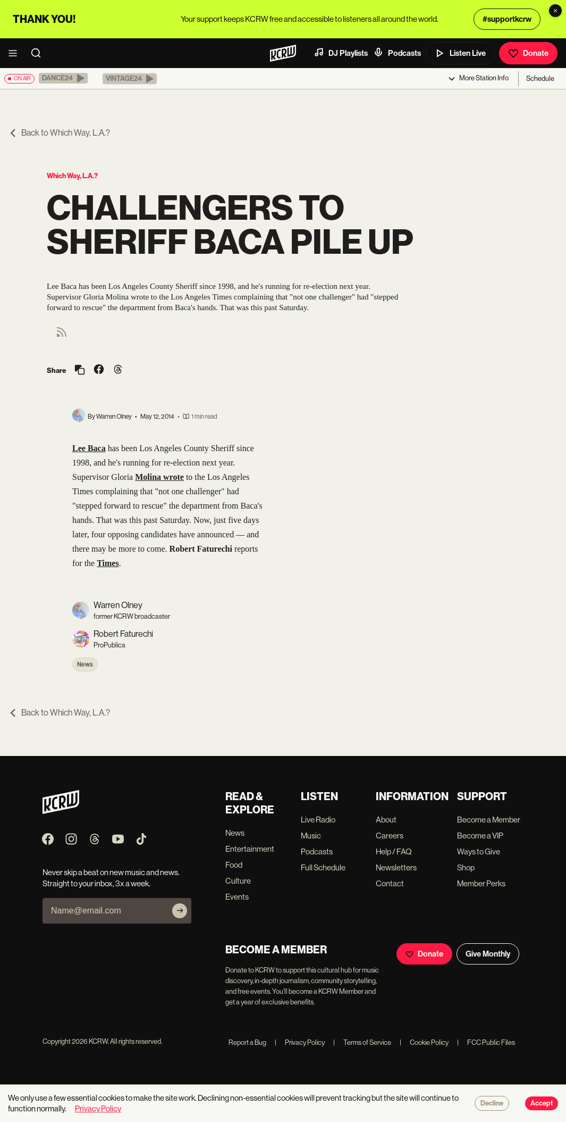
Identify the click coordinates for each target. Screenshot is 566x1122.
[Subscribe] (179, 910)
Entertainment (249, 848)
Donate (528, 53)
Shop (466, 867)
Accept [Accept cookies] (541, 1103)
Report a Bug (247, 1042)
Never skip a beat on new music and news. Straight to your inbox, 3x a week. (111, 878)
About (386, 819)
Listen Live (460, 53)
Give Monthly (488, 954)
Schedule (540, 78)
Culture (238, 880)
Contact (390, 883)
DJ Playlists (341, 52)
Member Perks (481, 883)
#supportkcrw (507, 19)
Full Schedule (323, 867)
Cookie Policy (424, 1042)
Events (237, 896)
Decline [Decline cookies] (491, 1103)
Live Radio (318, 819)
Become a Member (488, 819)
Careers (389, 835)
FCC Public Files (486, 1042)
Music (311, 835)
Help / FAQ (394, 851)
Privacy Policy (300, 1042)
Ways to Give (478, 851)
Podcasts (397, 52)
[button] (63, 78)
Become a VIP (480, 835)
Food (233, 864)
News (85, 664)
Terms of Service (362, 1042)
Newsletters (396, 867)
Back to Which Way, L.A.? (59, 133)
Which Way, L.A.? (72, 176)
